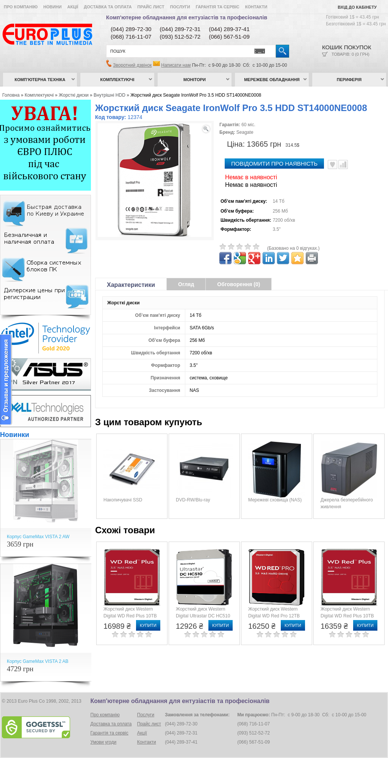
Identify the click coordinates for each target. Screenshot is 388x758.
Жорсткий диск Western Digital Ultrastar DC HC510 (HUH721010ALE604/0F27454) (207, 615)
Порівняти (343, 164)
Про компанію (21, 7)
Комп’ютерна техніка (40, 79)
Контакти (256, 7)
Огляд (186, 284)
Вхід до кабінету (357, 7)
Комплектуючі (117, 79)
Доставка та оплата (107, 7)
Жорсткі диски (74, 95)
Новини (52, 7)
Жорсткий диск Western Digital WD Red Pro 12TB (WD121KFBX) (274, 615)
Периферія (349, 79)
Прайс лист (151, 7)
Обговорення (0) (238, 284)
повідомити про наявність (274, 163)
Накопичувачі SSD (122, 500)
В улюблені (332, 164)
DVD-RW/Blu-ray (193, 500)
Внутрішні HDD (109, 95)
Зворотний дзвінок (132, 65)
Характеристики (131, 285)
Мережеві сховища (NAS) (275, 500)
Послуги (180, 7)
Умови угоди (104, 742)
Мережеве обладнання (272, 79)
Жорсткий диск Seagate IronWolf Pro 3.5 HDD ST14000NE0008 (195, 95)
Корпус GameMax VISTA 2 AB (38, 661)
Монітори (194, 79)
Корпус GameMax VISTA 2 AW (38, 536)
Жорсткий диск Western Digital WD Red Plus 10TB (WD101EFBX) (347, 615)
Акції (72, 7)
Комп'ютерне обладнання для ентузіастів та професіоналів (186, 17)
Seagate (244, 132)
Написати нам (176, 65)
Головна (11, 95)
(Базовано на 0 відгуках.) (293, 248)
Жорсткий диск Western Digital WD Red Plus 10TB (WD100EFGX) (130, 615)
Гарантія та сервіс (217, 7)
